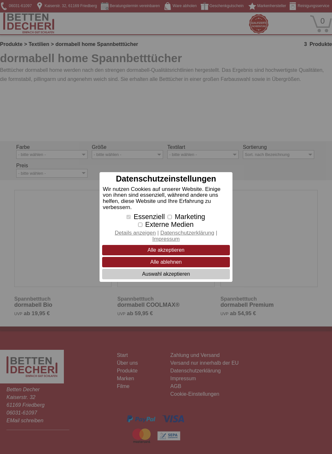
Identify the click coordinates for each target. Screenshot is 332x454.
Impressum (166, 239)
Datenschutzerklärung (187, 233)
